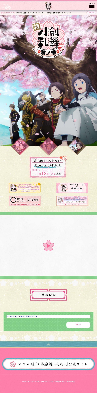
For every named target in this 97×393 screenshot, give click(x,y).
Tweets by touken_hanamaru (22, 316)
